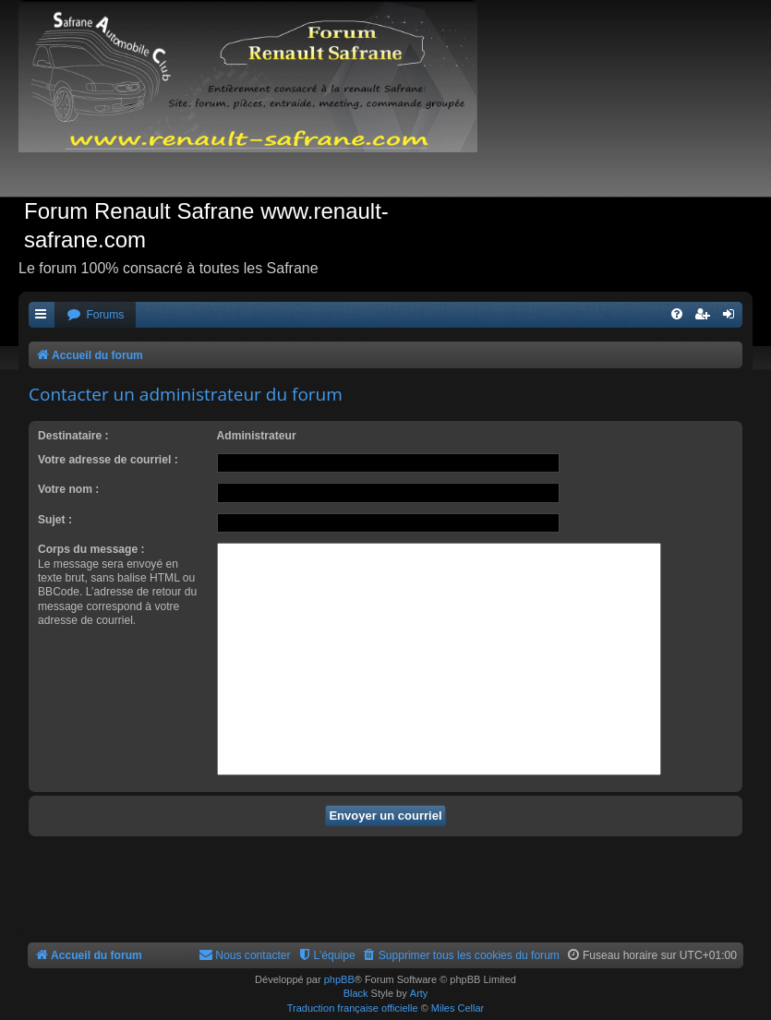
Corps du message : (91, 549)
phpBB (339, 979)
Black (355, 993)
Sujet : (55, 519)
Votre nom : (68, 489)
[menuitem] (95, 315)
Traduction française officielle (352, 1008)
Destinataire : (73, 435)
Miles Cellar (457, 1008)
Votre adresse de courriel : (108, 459)
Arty (419, 993)
